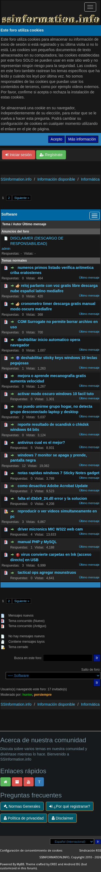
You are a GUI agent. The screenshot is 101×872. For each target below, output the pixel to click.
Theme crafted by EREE (41, 864)
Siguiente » (21, 197)
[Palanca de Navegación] (90, 7)
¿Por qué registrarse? (69, 806)
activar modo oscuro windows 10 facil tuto (56, 394)
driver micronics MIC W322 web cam (50, 529)
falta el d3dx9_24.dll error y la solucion (52, 498)
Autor (17, 224)
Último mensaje (34, 224)
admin (6, 249)
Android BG (72, 864)
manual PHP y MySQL (37, 542)
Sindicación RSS (90, 850)
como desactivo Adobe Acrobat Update (53, 486)
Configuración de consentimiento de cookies (31, 850)
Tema (6, 224)
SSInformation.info (16, 179)
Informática (90, 179)
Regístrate (51, 155)
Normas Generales (22, 806)
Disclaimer (62, 818)
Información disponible (56, 179)
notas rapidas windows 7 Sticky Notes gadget (58, 473)
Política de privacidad (24, 818)
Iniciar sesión (18, 155)
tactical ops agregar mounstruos (47, 572)
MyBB (20, 864)
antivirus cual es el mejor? (41, 442)
